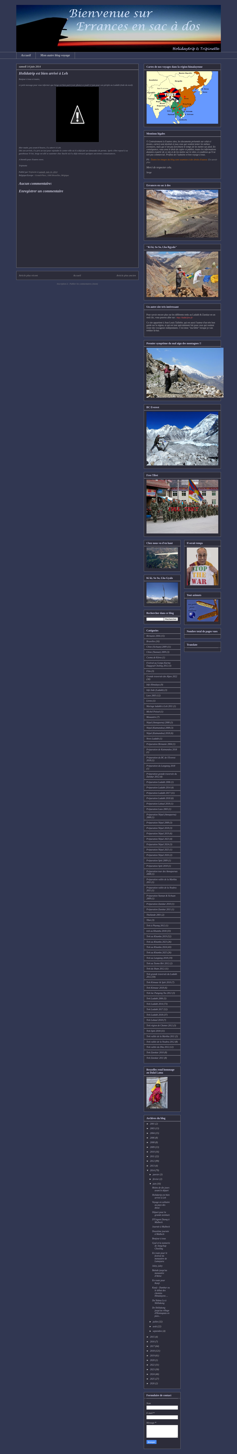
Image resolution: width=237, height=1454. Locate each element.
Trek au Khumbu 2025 (156, 952)
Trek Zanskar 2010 (155, 1052)
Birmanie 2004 (153, 636)
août (155, 1326)
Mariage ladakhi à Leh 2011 (159, 706)
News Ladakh (152, 738)
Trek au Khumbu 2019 (156, 936)
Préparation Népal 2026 (157, 855)
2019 (152, 1355)
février (156, 1179)
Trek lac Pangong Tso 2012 (159, 993)
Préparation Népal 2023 (157, 839)
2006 (152, 1138)
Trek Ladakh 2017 (154, 1009)
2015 (152, 1337)
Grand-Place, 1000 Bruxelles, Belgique (52, 175)
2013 (152, 1166)
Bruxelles (150, 641)
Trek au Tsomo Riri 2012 (157, 963)
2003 (152, 1128)
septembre (158, 1331)
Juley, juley (157, 1266)
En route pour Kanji (158, 1281)
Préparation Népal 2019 (157, 833)
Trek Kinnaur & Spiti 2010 (158, 982)
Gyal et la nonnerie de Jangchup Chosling (161, 1246)
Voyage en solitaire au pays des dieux (161, 1205)
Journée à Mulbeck (161, 1226)
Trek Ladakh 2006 (154, 998)
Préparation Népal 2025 (157, 849)
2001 (152, 1124)
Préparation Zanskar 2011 (158, 909)
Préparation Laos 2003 (157, 809)
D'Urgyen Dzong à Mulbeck (160, 1220)
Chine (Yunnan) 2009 (156, 652)
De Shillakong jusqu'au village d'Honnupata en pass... (160, 1311)
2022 (152, 1365)
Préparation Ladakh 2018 (158, 798)
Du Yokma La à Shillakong (159, 1302)
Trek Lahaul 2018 (154, 1020)
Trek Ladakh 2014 (154, 1004)
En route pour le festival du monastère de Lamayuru (159, 1257)
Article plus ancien (126, 275)
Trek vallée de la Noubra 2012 (160, 1042)
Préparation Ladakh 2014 (158, 787)
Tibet (148, 920)
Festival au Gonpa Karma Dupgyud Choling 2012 (158, 664)
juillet (156, 1321)
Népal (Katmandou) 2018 (158, 733)
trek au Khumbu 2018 (156, 931)
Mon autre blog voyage (55, 55)
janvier (156, 1174)
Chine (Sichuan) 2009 (156, 647)
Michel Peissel (153, 711)
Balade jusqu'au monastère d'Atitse (159, 1273)
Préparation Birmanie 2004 (159, 744)
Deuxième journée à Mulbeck (160, 1232)
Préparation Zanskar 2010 (158, 904)
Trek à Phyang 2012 (155, 925)
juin (155, 1183)
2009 (152, 1147)
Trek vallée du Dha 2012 (157, 1047)
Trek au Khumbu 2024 (156, 947)
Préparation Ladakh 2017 (158, 793)
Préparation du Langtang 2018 (160, 766)
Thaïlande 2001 (153, 915)
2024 (152, 1374)
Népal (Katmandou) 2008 (158, 728)
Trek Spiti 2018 (153, 1031)
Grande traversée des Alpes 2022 (161, 676)
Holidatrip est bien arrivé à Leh (161, 1196)
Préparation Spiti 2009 (157, 860)
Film (148, 671)
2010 (152, 1152)
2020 (152, 1360)
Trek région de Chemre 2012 (159, 1025)
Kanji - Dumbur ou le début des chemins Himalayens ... (161, 1291)
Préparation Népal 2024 (157, 844)
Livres (149, 701)
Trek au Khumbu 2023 (156, 942)
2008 (152, 1142)
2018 (152, 1351)
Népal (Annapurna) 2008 (158, 722)
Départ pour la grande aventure (161, 1213)
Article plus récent (28, 275)
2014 (152, 1170)
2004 (152, 1133)
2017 (152, 1346)
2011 (152, 1156)
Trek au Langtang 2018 (157, 958)
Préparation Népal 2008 (157, 822)
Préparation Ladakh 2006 (158, 782)
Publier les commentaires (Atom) (84, 284)
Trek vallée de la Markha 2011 (160, 1036)
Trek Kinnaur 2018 (155, 988)
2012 (152, 1161)
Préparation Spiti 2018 (157, 866)
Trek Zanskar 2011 (155, 1058)
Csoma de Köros (154, 657)
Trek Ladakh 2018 (154, 1015)
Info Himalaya (153, 684)
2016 (152, 1341)
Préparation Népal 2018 (157, 828)
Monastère (151, 717)
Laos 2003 (151, 695)
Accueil (26, 55)
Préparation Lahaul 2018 (158, 803)
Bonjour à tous (159, 1238)
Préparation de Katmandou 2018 (161, 749)
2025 (152, 1379)
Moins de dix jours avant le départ (160, 1189)
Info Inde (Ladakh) (155, 690)
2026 (152, 1383)
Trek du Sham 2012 (155, 968)
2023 (152, 1369)
